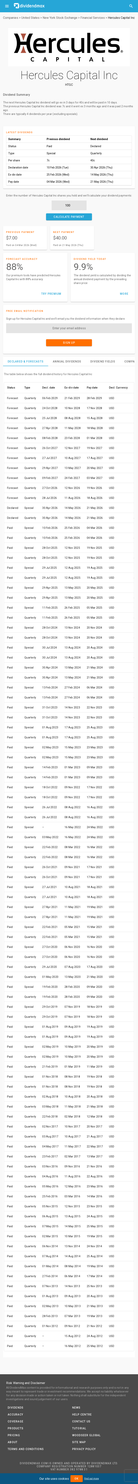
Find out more (91, 1478)
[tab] (25, 361)
